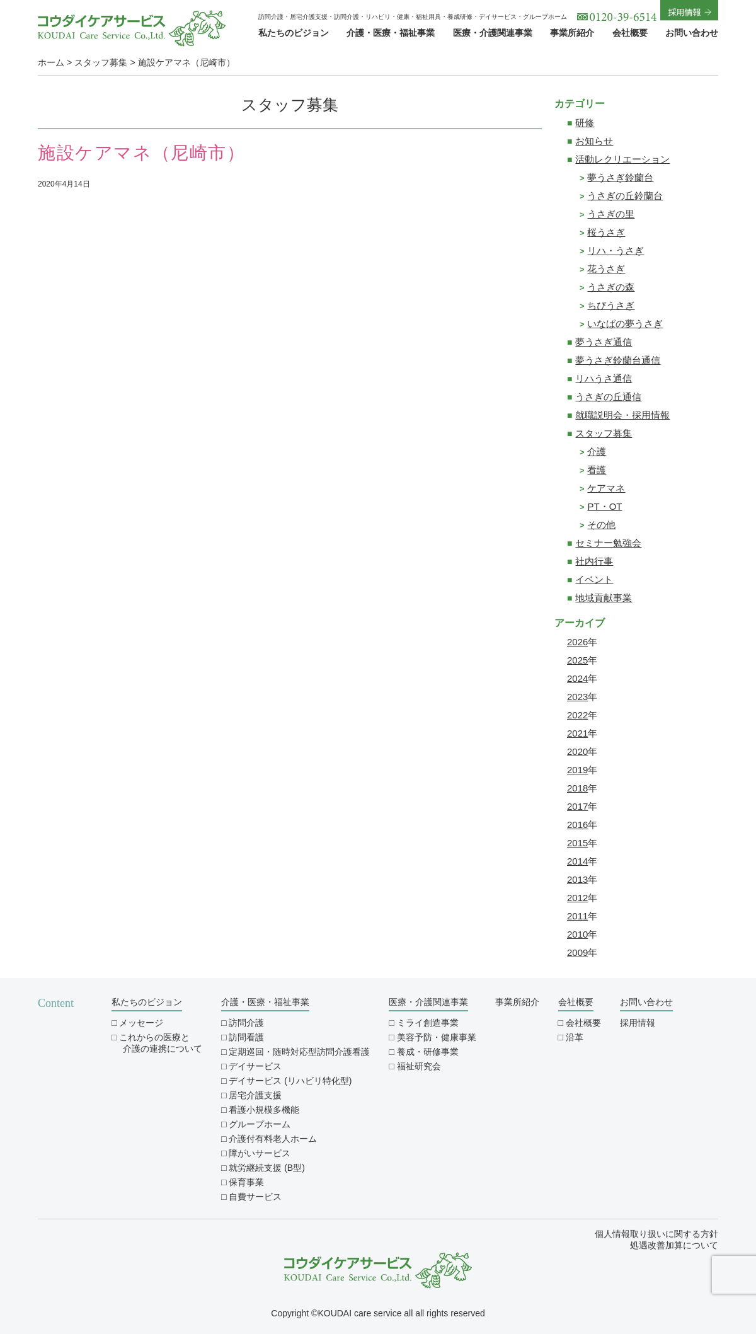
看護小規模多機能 (264, 1110)
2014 (577, 861)
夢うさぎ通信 (603, 341)
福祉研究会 (419, 1066)
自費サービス (255, 1197)
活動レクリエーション (622, 159)
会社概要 (630, 33)
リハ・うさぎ (615, 250)
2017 (577, 806)
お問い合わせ (691, 33)
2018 (577, 788)
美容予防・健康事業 (436, 1037)
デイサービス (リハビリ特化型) (290, 1081)
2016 (577, 824)
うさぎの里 (610, 214)
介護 (596, 451)
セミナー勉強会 (608, 543)
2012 (577, 897)
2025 (577, 660)
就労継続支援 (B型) (267, 1168)
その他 (601, 524)
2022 (577, 715)
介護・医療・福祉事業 (390, 33)
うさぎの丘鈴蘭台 (625, 195)
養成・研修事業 (428, 1052)
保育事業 (246, 1182)
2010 (577, 934)
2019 (577, 769)
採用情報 (637, 1023)
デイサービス (255, 1066)
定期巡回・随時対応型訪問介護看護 (299, 1052)
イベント (594, 579)
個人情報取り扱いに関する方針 (656, 1234)
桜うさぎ (606, 232)
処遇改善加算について (674, 1245)
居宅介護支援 (255, 1095)
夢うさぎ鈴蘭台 (620, 177)
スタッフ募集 (603, 433)
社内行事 (594, 561)
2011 (577, 916)
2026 (577, 641)
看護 (596, 469)
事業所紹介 (572, 33)
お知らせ (594, 140)
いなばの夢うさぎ (625, 323)
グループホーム (259, 1124)
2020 (577, 751)
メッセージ (141, 1023)
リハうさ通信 (603, 378)
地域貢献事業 (603, 597)
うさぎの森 (610, 287)
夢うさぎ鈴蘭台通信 (617, 360)
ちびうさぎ (610, 305)
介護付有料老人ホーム (273, 1139)
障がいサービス (259, 1153)
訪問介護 (246, 1023)
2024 (577, 678)
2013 (577, 879)
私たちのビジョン (293, 33)
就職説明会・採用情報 (622, 415)
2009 (577, 952)
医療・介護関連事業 (492, 33)
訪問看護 (246, 1037)
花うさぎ (606, 268)
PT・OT (604, 506)
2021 (577, 733)
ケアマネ (606, 488)
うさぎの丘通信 (608, 396)
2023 (577, 696)
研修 (584, 122)
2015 (577, 842)
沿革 (574, 1037)
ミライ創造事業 (428, 1023)
